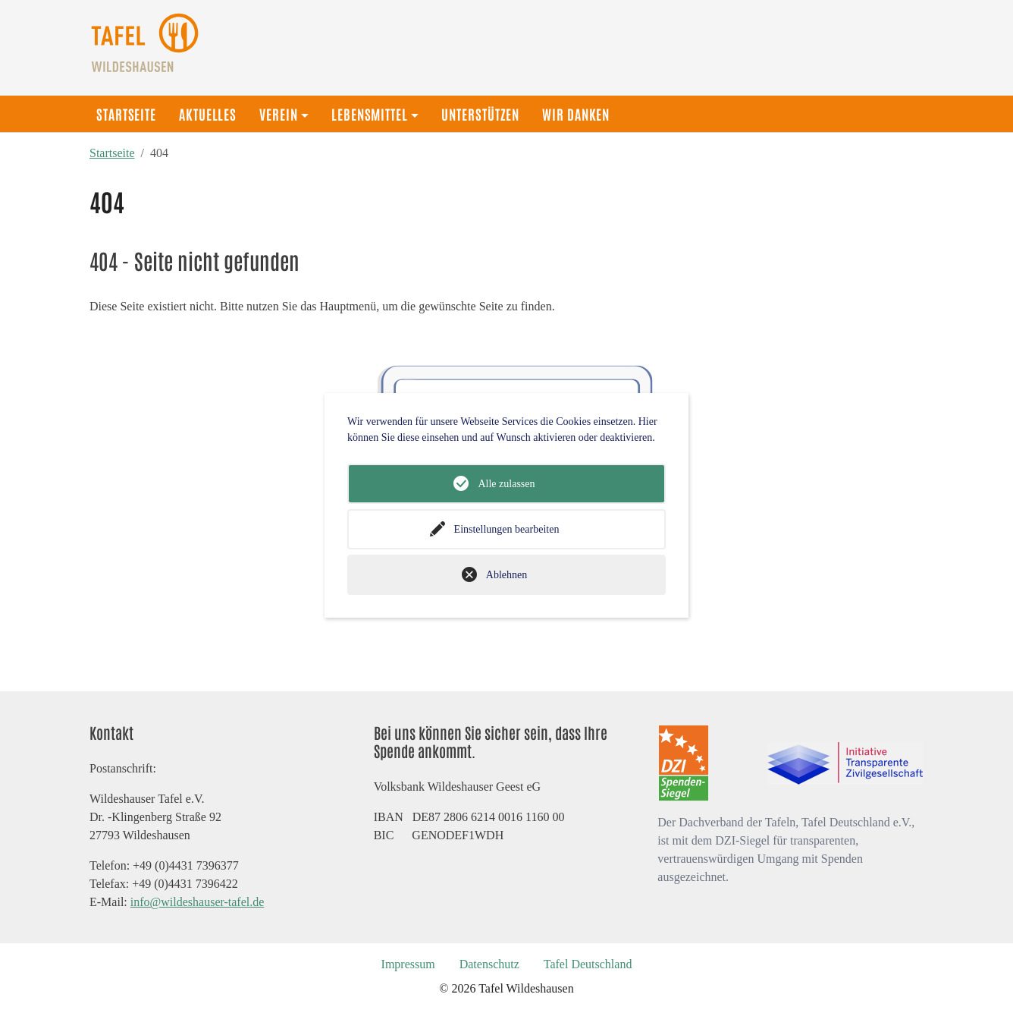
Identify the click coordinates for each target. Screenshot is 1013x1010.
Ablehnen (506, 575)
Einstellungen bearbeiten (507, 529)
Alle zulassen (506, 483)
